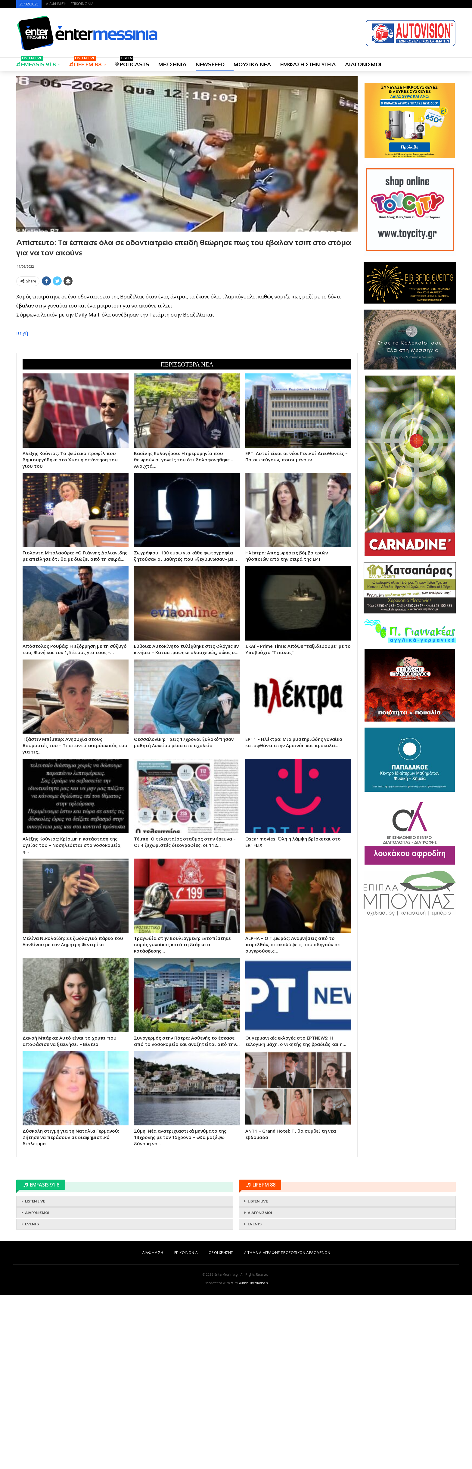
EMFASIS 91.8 (36, 62)
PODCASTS (132, 62)
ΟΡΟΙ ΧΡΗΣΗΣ (221, 1252)
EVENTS (32, 1224)
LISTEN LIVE (35, 1201)
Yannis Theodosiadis (253, 1283)
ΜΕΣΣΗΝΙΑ (172, 64)
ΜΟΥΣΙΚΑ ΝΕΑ (252, 64)
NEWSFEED (210, 64)
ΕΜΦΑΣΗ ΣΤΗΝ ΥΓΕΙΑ (308, 64)
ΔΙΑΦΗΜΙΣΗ (56, 3)
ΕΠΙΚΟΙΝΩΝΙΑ (82, 3)
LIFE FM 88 (85, 62)
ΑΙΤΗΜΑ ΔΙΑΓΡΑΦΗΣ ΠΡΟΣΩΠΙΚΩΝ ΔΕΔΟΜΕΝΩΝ (287, 1252)
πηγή (22, 332)
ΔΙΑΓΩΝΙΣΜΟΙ (363, 64)
